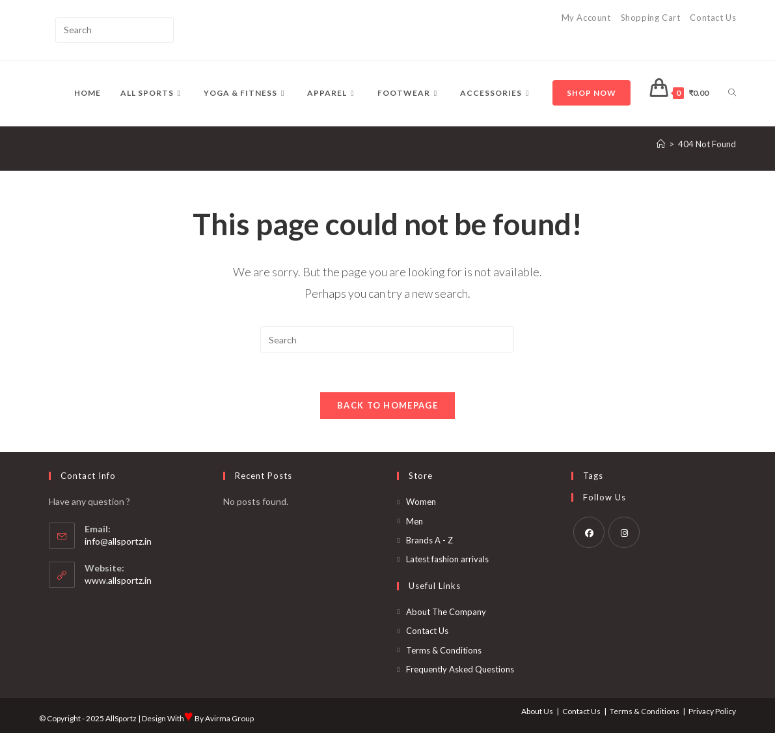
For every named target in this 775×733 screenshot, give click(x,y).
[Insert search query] (114, 30)
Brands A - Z (429, 540)
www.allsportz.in (118, 580)
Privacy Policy (712, 711)
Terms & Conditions (444, 650)
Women (421, 501)
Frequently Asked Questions (460, 669)
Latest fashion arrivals (447, 559)
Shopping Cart (651, 17)
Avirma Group (229, 718)
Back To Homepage (387, 405)
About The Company (446, 612)
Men (414, 521)
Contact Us (713, 17)
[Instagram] (624, 532)
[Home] (661, 144)
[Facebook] (589, 532)
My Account (586, 17)
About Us (537, 711)
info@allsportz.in (118, 541)
